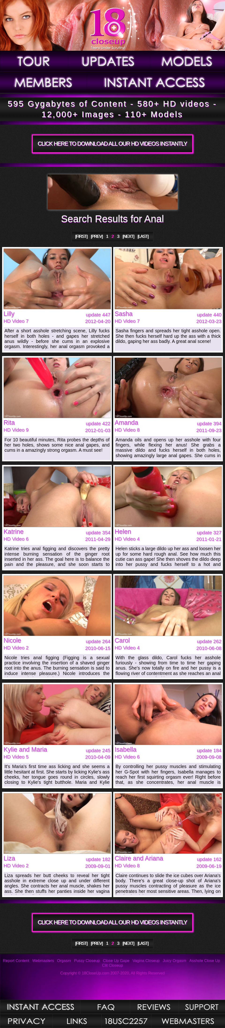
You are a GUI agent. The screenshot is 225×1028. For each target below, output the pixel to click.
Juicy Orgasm (174, 960)
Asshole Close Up (204, 960)
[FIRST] (81, 236)
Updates (109, 61)
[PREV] (97, 236)
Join (156, 82)
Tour (34, 61)
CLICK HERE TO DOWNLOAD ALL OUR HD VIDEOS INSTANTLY (112, 144)
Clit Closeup (112, 965)
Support (202, 1007)
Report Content (16, 960)
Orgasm (64, 960)
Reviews (154, 1007)
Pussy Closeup (87, 960)
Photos (40, 1007)
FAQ (105, 1007)
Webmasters (43, 960)
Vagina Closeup (145, 960)
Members (43, 82)
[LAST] (143, 236)
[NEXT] (128, 236)
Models (187, 61)
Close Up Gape (116, 960)
